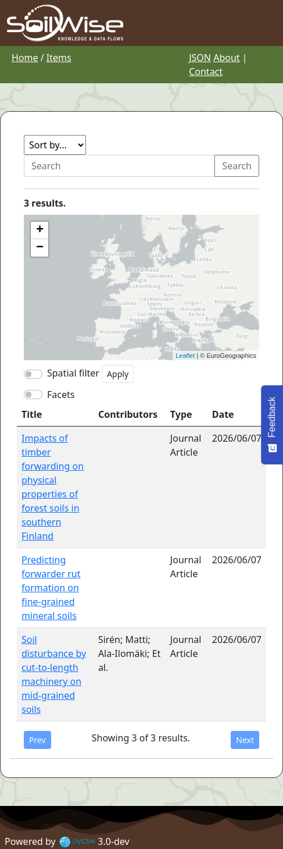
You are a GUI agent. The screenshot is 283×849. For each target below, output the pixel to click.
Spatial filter (73, 373)
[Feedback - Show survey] (272, 424)
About (226, 57)
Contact (206, 71)
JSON (200, 57)
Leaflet (185, 355)
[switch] (33, 394)
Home (25, 57)
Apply (117, 373)
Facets (60, 394)
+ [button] (40, 230)
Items (58, 57)
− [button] (40, 248)
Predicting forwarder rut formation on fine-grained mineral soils (51, 587)
